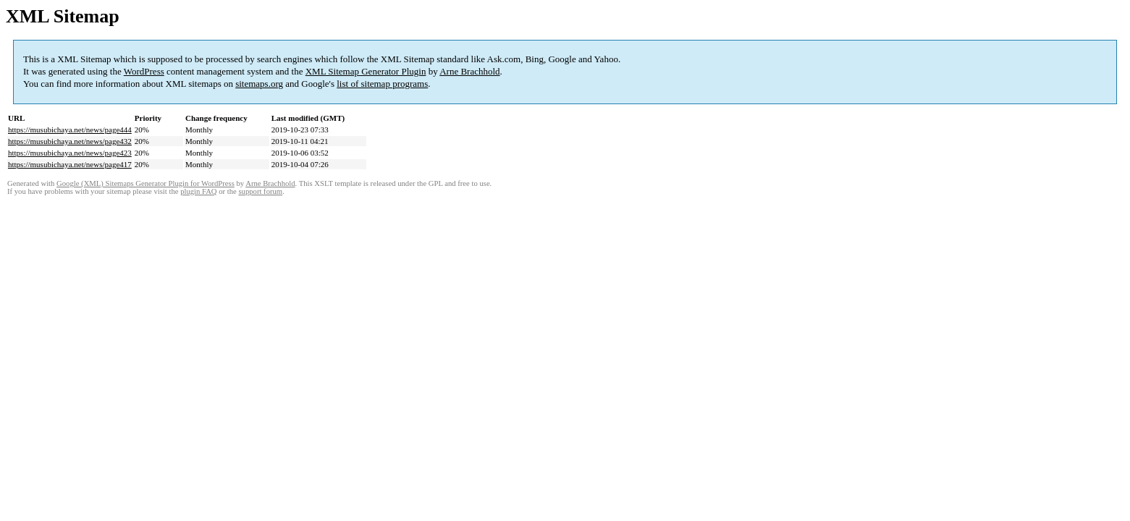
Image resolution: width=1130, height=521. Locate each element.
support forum (260, 191)
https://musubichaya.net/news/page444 (70, 129)
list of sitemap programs (382, 83)
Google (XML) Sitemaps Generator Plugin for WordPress (145, 183)
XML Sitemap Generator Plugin (365, 71)
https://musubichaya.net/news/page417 (70, 164)
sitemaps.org (259, 83)
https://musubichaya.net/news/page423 (70, 152)
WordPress (144, 71)
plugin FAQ (198, 191)
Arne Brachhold (469, 71)
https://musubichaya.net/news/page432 (70, 141)
